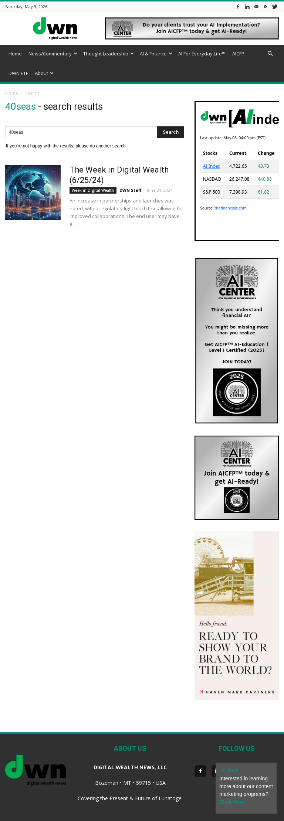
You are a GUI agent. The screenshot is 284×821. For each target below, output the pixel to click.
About (44, 73)
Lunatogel (171, 798)
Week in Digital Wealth (93, 190)
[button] (270, 53)
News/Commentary (52, 53)
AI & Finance (156, 53)
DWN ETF (18, 73)
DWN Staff (130, 190)
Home (15, 53)
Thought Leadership (108, 53)
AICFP (238, 53)
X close (230, 770)
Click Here (231, 802)
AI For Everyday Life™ (202, 53)
